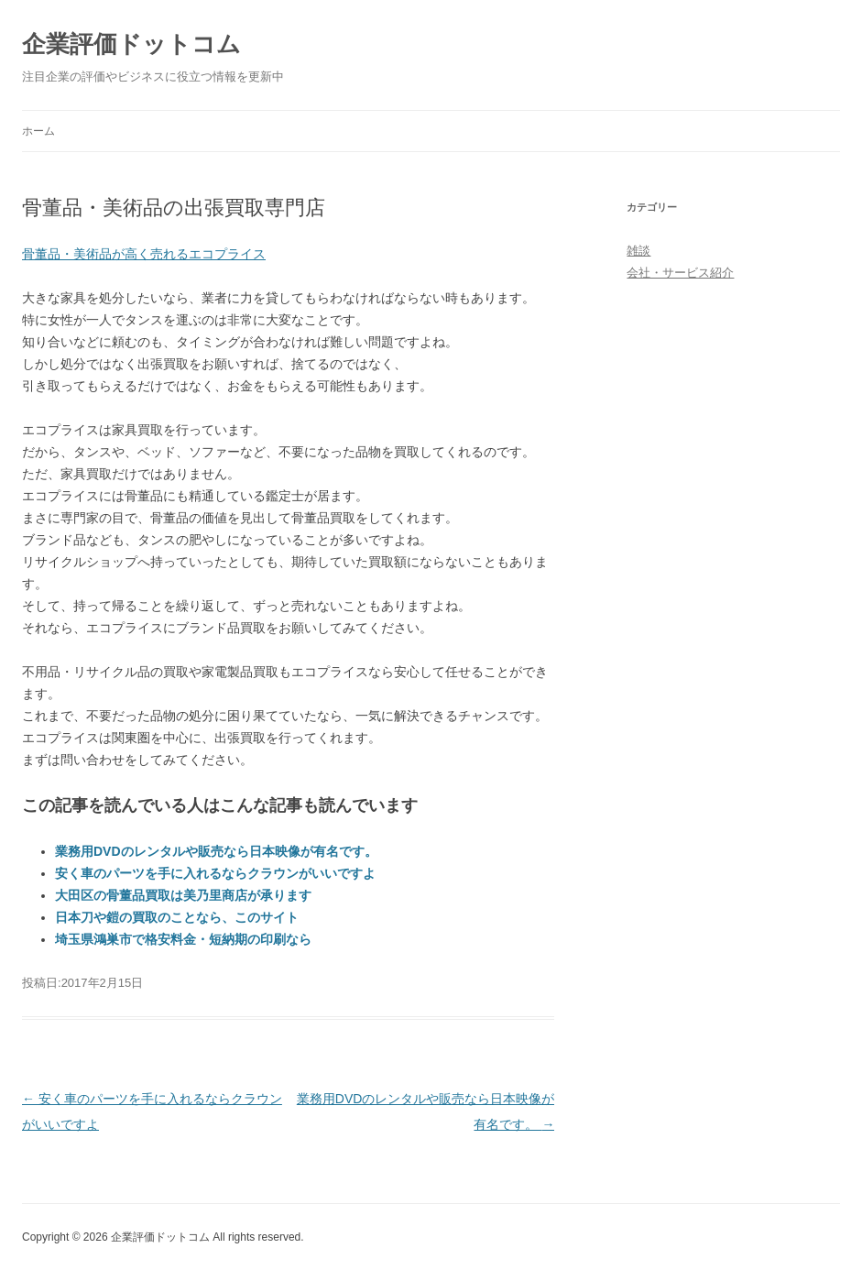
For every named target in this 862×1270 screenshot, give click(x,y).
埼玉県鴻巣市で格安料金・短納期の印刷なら (183, 939)
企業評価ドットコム (131, 44)
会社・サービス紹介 (680, 272)
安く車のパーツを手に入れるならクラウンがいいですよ (215, 873)
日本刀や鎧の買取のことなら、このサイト (177, 917)
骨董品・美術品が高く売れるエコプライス (144, 253)
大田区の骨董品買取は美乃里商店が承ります (183, 895)
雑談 (638, 250)
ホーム (38, 131)
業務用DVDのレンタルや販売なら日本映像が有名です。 (216, 851)
